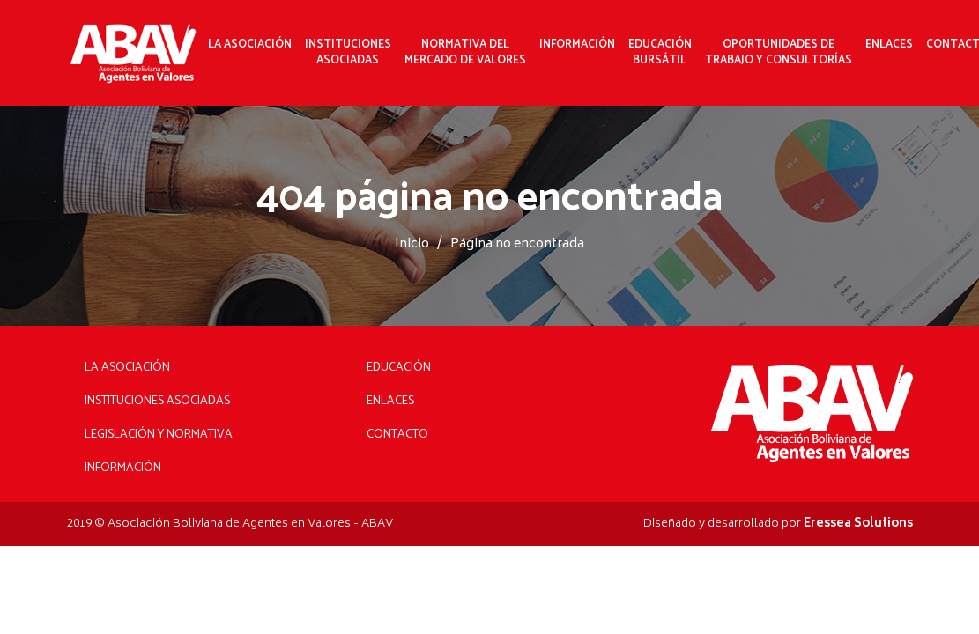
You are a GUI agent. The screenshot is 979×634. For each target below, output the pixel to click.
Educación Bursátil (660, 53)
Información (577, 45)
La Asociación (250, 45)
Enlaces (889, 45)
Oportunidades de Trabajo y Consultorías (778, 53)
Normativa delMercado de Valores (465, 53)
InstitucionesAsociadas (348, 53)
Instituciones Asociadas (157, 401)
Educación (399, 368)
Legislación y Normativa (159, 434)
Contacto (397, 434)
